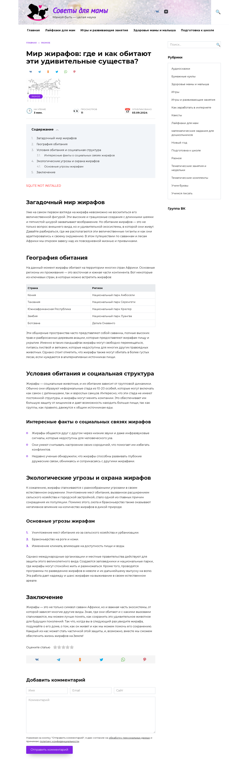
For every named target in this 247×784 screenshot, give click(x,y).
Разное (36, 96)
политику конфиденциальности (59, 741)
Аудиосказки (180, 68)
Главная (33, 30)
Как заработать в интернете (191, 107)
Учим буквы (179, 185)
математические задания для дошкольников (192, 133)
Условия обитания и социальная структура (69, 150)
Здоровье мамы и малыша (154, 30)
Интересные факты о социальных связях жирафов (79, 155)
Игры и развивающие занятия (104, 30)
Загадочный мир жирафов (57, 138)
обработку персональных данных (129, 737)
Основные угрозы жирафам (63, 166)
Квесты (176, 115)
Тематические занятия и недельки (188, 168)
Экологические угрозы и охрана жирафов (68, 161)
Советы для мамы (80, 10)
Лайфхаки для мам (60, 30)
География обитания (52, 144)
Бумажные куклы (183, 76)
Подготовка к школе (197, 30)
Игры (175, 92)
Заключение (46, 172)
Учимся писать (181, 193)
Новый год (179, 142)
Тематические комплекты (189, 177)
